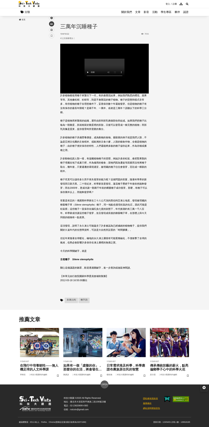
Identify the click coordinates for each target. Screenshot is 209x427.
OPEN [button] (104, 384)
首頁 (22, 20)
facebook (51, 51)
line (50, 63)
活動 (155, 12)
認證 (185, 12)
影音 (146, 12)
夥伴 (177, 12)
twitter (51, 57)
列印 (51, 74)
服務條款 (147, 403)
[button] (187, 4)
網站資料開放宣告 (151, 408)
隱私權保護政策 (150, 398)
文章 (137, 12)
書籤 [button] (51, 80)
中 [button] (52, 68)
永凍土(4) (71, 300)
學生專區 (166, 12)
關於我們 (126, 12)
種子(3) (84, 300)
